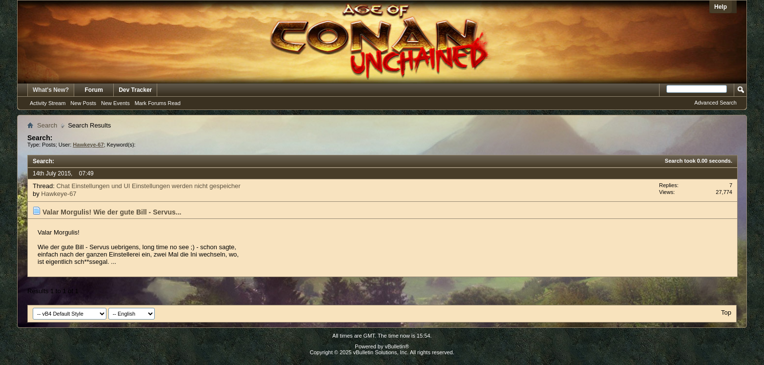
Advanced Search (715, 103)
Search (47, 125)
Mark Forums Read (158, 103)
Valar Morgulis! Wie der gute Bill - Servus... (112, 212)
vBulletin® (397, 346)
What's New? (51, 89)
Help (720, 6)
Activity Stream (47, 103)
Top (726, 312)
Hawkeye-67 (58, 193)
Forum (94, 89)
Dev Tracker (135, 89)
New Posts (83, 103)
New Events (115, 103)
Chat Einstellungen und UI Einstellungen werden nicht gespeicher (148, 186)
